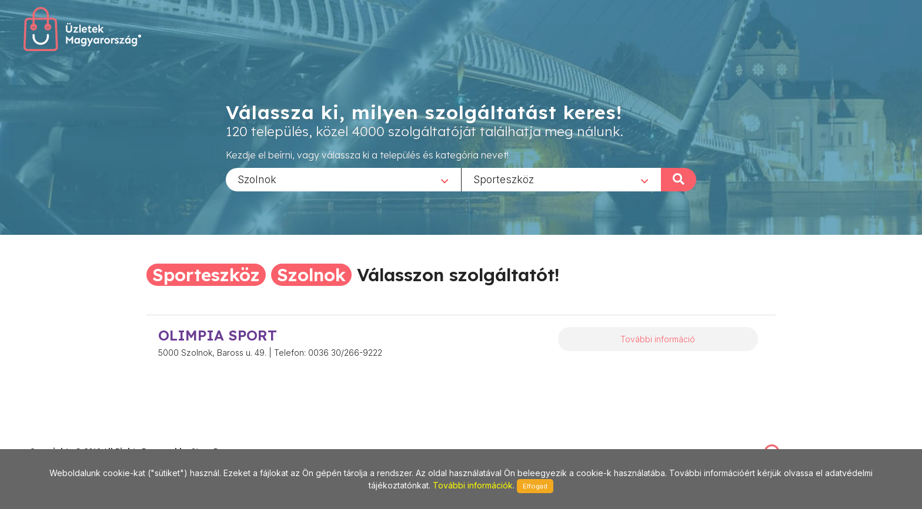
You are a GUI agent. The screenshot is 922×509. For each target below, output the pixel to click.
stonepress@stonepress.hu (76, 438)
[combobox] (343, 179)
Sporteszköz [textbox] (503, 179)
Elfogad (535, 486)
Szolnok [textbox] (257, 179)
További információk (473, 485)
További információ (657, 339)
